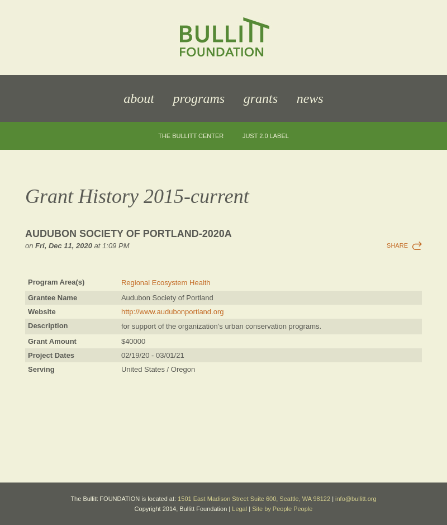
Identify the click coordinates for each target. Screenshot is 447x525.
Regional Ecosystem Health (166, 282)
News (310, 98)
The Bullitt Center (191, 136)
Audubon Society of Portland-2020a (128, 233)
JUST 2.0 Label (265, 136)
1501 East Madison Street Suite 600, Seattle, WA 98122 (254, 498)
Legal (239, 508)
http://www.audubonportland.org (172, 312)
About (138, 98)
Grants (261, 98)
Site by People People (282, 508)
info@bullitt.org (356, 498)
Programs (199, 98)
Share (397, 245)
